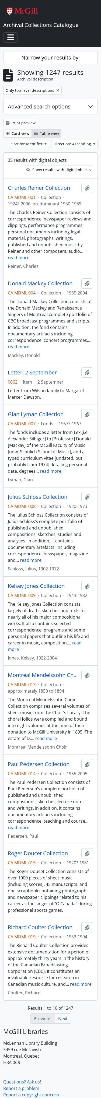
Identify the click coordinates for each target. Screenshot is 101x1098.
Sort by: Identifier (27, 143)
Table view (46, 133)
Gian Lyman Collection (36, 414)
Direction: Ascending (73, 143)
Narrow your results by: (50, 57)
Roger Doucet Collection (38, 853)
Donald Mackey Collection (40, 283)
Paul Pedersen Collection (38, 764)
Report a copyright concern (31, 1095)
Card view (17, 133)
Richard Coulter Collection (40, 927)
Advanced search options (39, 106)
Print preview (21, 122)
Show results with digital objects (58, 169)
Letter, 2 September (32, 372)
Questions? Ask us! (22, 1082)
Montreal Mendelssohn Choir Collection (43, 675)
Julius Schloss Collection (37, 497)
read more (18, 258)
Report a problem (21, 1088)
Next (63, 1019)
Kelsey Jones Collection (36, 586)
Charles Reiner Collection (39, 188)
